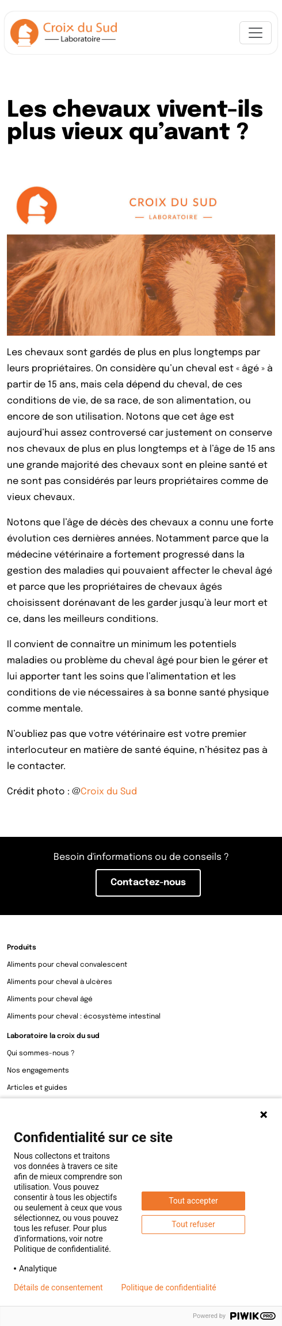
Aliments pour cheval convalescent (67, 965)
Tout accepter (193, 1200)
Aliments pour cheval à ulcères (59, 982)
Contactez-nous (148, 882)
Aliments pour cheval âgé (50, 999)
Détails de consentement (58, 1287)
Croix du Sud (109, 792)
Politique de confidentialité (168, 1287)
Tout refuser (193, 1224)
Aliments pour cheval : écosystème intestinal (84, 1016)
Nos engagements (38, 1070)
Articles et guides (37, 1088)
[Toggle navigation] (255, 32)
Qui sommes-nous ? (41, 1053)
